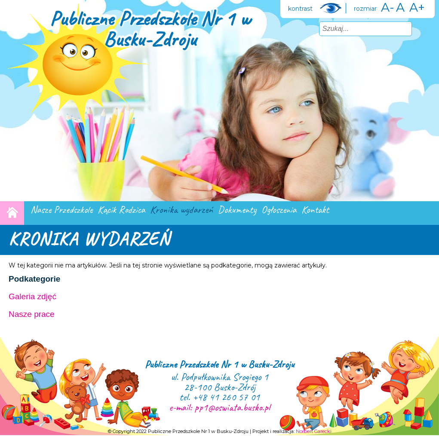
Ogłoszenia (278, 210)
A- (387, 7)
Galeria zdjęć (32, 296)
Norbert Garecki (314, 431)
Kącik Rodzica (121, 210)
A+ (417, 7)
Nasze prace (32, 314)
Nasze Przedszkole (61, 210)
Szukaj (422, 28)
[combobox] (365, 28)
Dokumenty (237, 210)
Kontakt (315, 210)
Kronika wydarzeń (181, 210)
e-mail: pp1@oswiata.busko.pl (219, 407)
